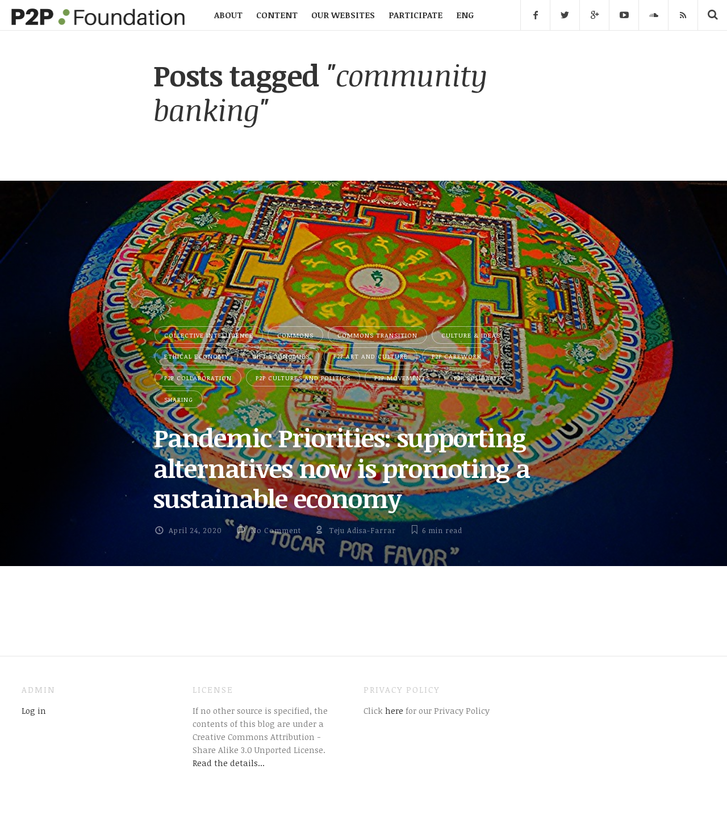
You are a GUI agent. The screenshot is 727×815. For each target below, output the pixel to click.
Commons (295, 335)
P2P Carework (457, 356)
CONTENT (277, 14)
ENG (465, 14)
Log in (34, 710)
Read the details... (229, 762)
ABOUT (228, 14)
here (393, 710)
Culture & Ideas (470, 335)
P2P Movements (402, 377)
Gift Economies (281, 356)
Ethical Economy (196, 356)
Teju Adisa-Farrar (362, 530)
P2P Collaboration (198, 377)
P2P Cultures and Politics (303, 377)
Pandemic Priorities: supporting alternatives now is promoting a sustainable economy (341, 468)
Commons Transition (377, 335)
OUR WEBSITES (343, 14)
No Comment (275, 530)
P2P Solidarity (479, 377)
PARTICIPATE (415, 14)
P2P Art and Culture (370, 356)
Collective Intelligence (208, 335)
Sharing (178, 399)
